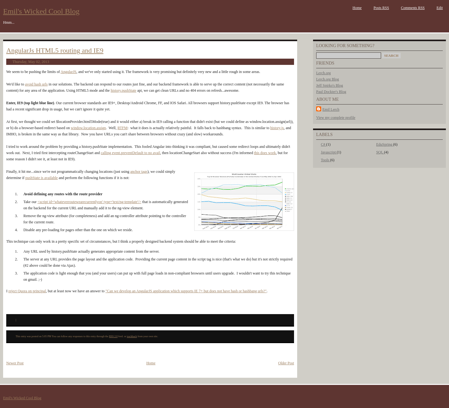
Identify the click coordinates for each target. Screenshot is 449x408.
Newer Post (15, 363)
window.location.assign (88, 128)
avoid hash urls (36, 84)
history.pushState (123, 90)
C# (323, 144)
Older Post (286, 363)
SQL (380, 152)
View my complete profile (335, 117)
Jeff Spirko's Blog (329, 85)
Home (357, 8)
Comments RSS (413, 8)
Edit (440, 8)
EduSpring (384, 144)
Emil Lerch (330, 109)
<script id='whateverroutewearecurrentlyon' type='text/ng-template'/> (89, 202)
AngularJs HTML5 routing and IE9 (55, 50)
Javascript (329, 152)
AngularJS (68, 72)
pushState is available (41, 178)
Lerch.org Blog (327, 79)
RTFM (123, 128)
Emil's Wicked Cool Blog (41, 11)
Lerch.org (323, 73)
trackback (132, 336)
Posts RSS (381, 8)
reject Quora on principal (27, 291)
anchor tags (138, 171)
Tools (325, 160)
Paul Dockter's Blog (331, 92)
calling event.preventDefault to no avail (130, 153)
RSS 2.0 (113, 336)
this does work (265, 153)
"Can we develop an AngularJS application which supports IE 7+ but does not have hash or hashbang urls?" (186, 291)
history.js (277, 128)
